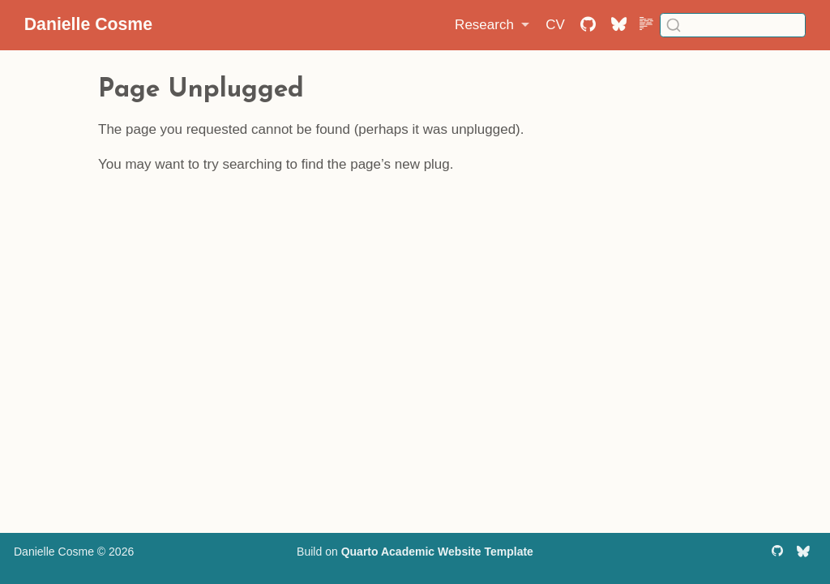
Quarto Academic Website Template (437, 551)
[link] (492, 25)
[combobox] (733, 24)
